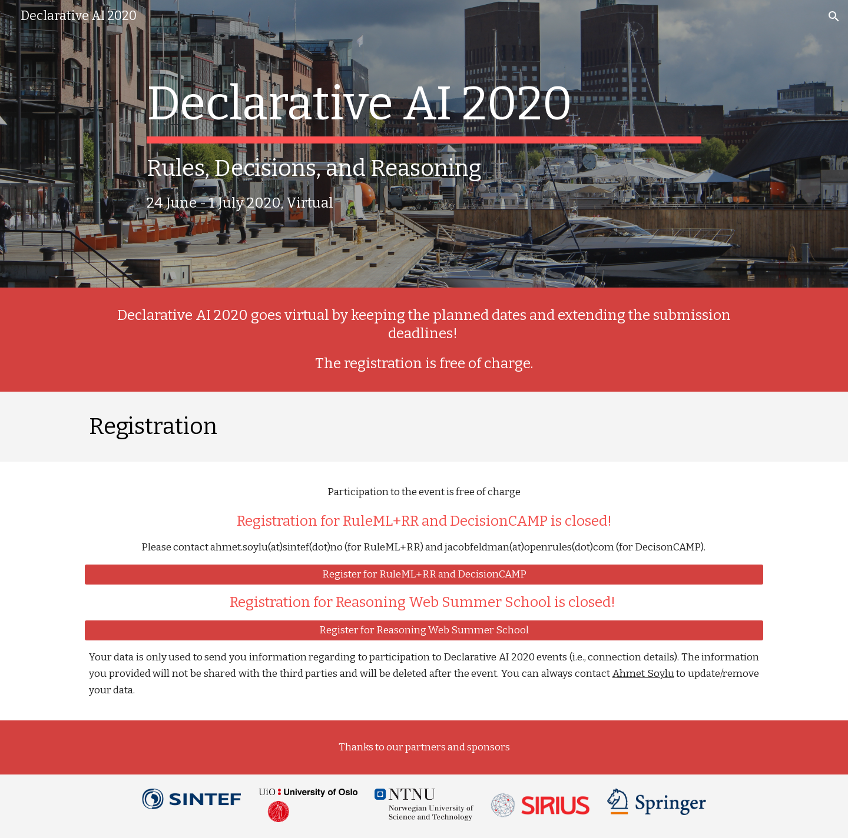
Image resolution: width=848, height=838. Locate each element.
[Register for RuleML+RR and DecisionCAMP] (424, 575)
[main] (423, 144)
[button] (834, 16)
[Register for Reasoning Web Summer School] (424, 630)
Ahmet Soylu (643, 673)
